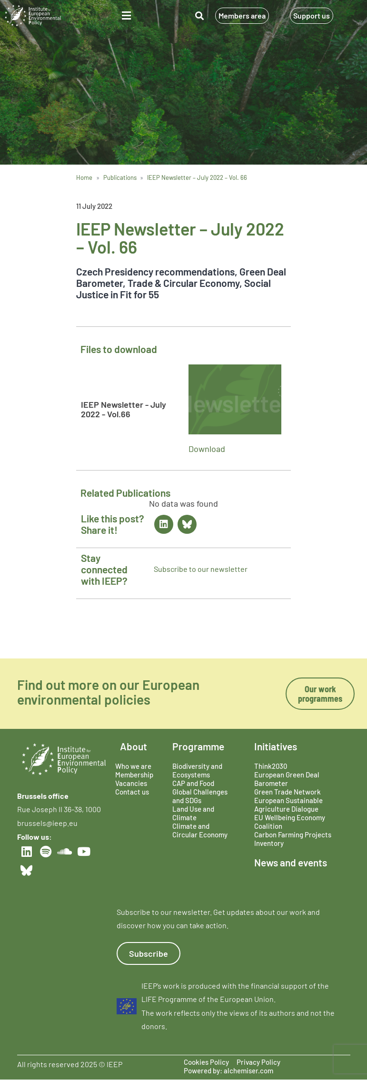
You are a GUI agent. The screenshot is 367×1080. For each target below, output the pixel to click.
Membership (134, 774)
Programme (198, 746)
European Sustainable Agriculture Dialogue (288, 804)
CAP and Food (193, 783)
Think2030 (270, 766)
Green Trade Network (287, 791)
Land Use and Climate (193, 813)
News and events (290, 862)
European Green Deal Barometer (286, 778)
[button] (126, 15)
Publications (120, 177)
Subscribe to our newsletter (201, 568)
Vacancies (131, 783)
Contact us (132, 791)
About (133, 746)
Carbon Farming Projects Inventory (292, 838)
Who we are (133, 766)
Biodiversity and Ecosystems (197, 770)
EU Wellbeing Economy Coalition (289, 821)
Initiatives (275, 746)
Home (84, 177)
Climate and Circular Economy (200, 830)
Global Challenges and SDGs (200, 796)
